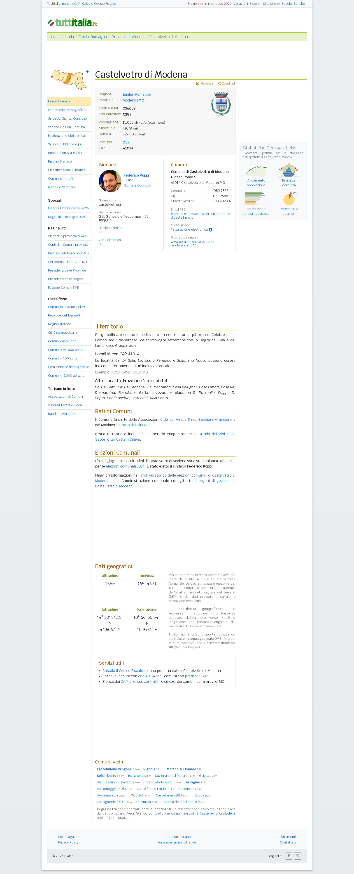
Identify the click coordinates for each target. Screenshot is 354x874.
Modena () (134, 100)
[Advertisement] (165, 723)
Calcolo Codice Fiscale (99, 4)
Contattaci (288, 842)
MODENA (141, 795)
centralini (152, 681)
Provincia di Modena (129, 36)
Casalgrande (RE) (114, 802)
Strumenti (288, 837)
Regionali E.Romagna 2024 (66, 217)
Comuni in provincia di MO (67, 307)
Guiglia (208, 776)
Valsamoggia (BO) (115, 789)
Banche (299, 4)
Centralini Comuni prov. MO (68, 245)
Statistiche (271, 4)
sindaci (170, 681)
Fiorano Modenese (162, 782)
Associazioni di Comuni (65, 396)
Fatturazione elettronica (66, 136)
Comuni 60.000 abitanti (67, 350)
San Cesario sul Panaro (118, 782)
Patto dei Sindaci (135, 425)
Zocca (204, 795)
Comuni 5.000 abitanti (66, 375)
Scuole (287, 4)
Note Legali (66, 837)
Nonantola (147, 802)
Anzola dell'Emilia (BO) (185, 802)
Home (56, 36)
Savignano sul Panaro (175, 776)
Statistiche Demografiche (67, 110)
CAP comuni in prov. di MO (67, 262)
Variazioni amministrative (177, 842)
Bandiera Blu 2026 (61, 414)
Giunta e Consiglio (137, 185)
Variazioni (240, 4)
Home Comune (59, 101)
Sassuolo (190, 789)
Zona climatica (110, 240)
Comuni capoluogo (62, 341)
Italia (69, 36)
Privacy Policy (68, 842)
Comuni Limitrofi (60, 179)
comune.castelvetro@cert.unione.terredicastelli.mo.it (200, 216)
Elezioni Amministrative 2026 (210, 4)
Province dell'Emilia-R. (64, 315)
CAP (124, 681)
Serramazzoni (112, 795)
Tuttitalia (53, 4)
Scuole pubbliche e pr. (65, 144)
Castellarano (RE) (173, 795)
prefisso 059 (196, 676)
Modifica (204, 83)
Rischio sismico (110, 228)
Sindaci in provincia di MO (67, 236)
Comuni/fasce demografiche (68, 367)
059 (126, 142)
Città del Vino (171, 419)
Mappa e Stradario (62, 187)
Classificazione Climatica (67, 170)
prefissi (135, 681)
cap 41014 (147, 676)
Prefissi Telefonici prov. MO (68, 253)
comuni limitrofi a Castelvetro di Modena (203, 813)
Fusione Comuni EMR (63, 288)
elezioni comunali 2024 (125, 466)
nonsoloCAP (71, 4)
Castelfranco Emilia (156, 789)
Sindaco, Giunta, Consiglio (67, 118)
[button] (288, 856)
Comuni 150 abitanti (64, 358)
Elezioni (255, 4)
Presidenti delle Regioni (66, 279)
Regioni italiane (59, 324)
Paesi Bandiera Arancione (210, 419)
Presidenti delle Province (67, 270)
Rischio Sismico (60, 161)
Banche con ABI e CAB (65, 153)
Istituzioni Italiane (177, 837)
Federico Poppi (136, 175)
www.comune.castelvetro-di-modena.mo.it (193, 243)
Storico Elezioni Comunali (67, 127)
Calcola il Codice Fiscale (123, 670)
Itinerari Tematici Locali (65, 405)
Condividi (226, 83)
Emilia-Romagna (93, 36)
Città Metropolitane (63, 333)
